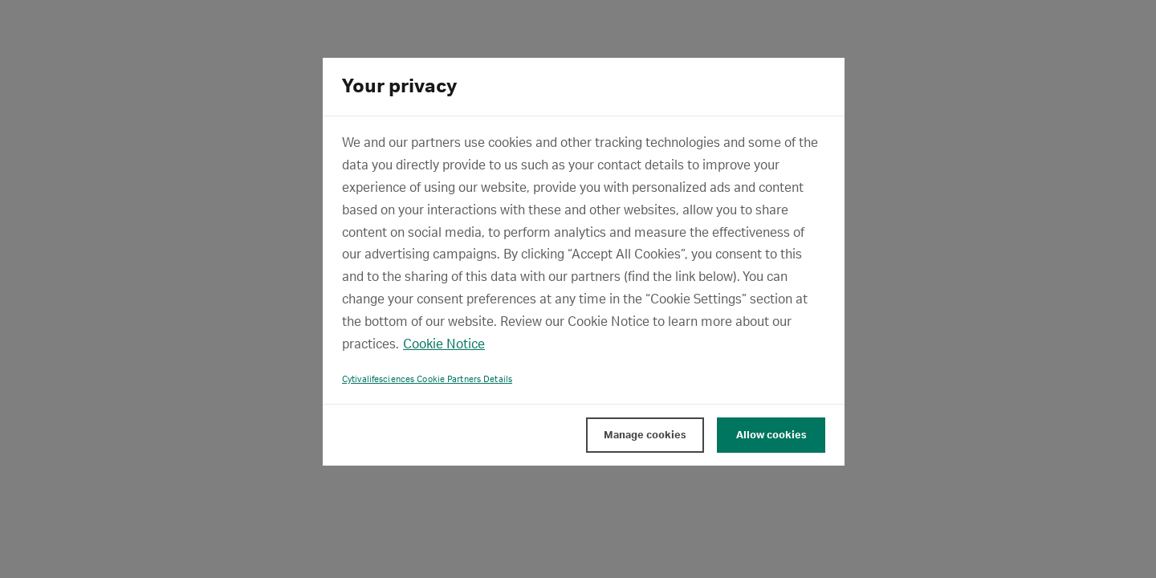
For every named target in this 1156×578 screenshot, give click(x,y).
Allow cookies (771, 435)
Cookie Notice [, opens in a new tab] (444, 344)
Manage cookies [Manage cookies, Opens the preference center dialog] (645, 435)
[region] (584, 262)
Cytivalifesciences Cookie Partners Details (427, 380)
